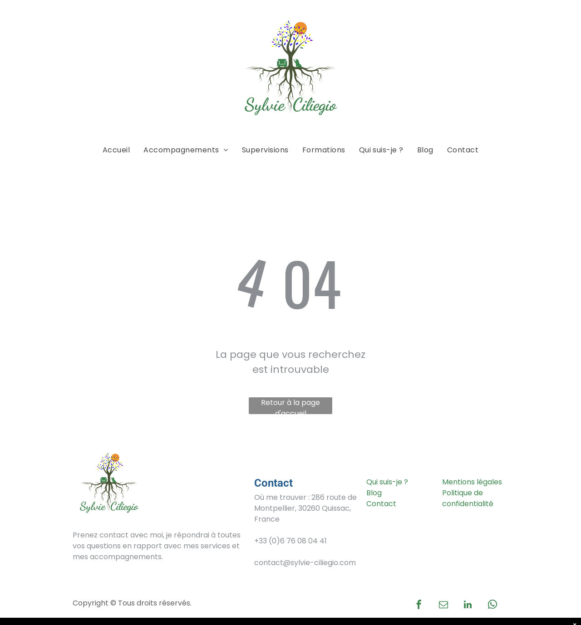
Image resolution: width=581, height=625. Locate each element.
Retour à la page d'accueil (290, 405)
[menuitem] (116, 150)
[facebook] (419, 606)
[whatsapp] (492, 606)
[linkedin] (468, 606)
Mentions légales (472, 482)
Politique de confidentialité (467, 498)
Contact (381, 503)
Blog (374, 493)
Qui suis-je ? (387, 482)
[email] (443, 606)
